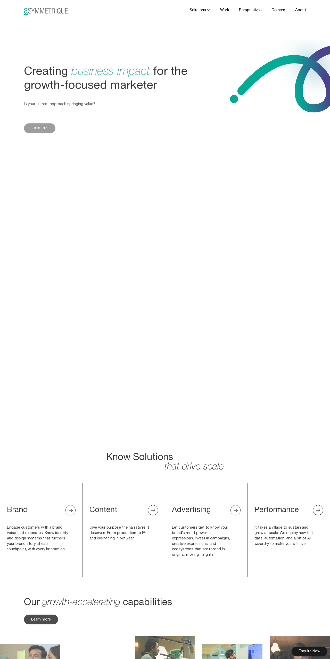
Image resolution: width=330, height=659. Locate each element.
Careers (278, 10)
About (300, 10)
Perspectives (250, 10)
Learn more (41, 623)
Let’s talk (40, 133)
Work (224, 10)
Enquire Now (309, 651)
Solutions (197, 10)
